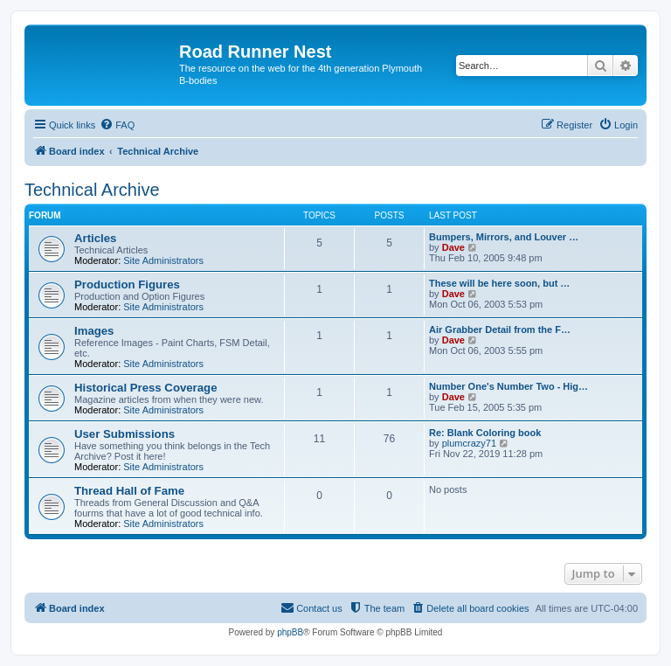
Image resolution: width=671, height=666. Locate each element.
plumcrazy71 (469, 443)
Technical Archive (92, 189)
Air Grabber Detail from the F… (500, 329)
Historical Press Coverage (145, 387)
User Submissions (124, 434)
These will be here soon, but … (499, 283)
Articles (95, 238)
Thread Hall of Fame (129, 490)
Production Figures (127, 284)
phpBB (290, 632)
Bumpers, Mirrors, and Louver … (503, 237)
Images (94, 330)
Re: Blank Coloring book (485, 432)
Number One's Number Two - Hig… (508, 386)
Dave (453, 247)
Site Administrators (163, 260)
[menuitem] (117, 124)
